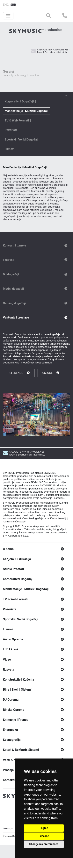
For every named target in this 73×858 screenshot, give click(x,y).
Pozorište (11, 130)
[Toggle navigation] (8, 15)
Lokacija (7, 831)
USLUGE (50, 373)
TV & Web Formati (17, 120)
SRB (13, 4)
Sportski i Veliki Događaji (21, 139)
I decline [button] (44, 836)
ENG (6, 4)
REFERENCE (19, 373)
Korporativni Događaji (19, 101)
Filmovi (9, 149)
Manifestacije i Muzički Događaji (26, 111)
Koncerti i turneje (14, 245)
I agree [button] (44, 828)
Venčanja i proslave (16, 317)
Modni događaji (13, 288)
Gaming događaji (14, 303)
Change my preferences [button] (43, 844)
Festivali (8, 260)
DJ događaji (11, 274)
